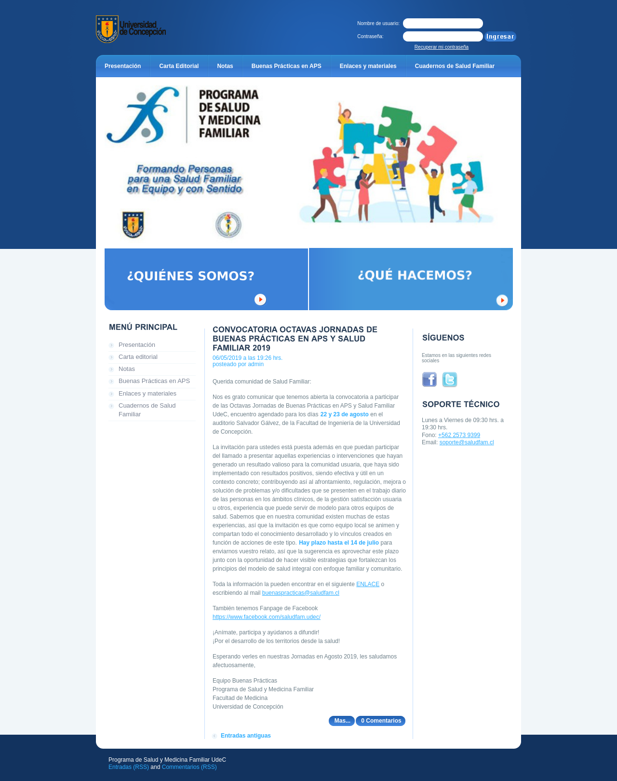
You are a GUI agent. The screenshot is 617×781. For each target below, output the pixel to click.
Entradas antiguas (246, 735)
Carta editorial (138, 356)
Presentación (137, 344)
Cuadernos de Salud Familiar (147, 410)
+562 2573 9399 (459, 435)
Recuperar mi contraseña (442, 47)
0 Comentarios (381, 720)
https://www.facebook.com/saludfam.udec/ (267, 617)
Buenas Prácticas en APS (154, 380)
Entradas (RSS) (128, 767)
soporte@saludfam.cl (467, 442)
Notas (127, 368)
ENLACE (367, 584)
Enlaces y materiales (147, 393)
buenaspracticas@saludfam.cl (300, 592)
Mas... (342, 720)
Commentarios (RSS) (189, 767)
